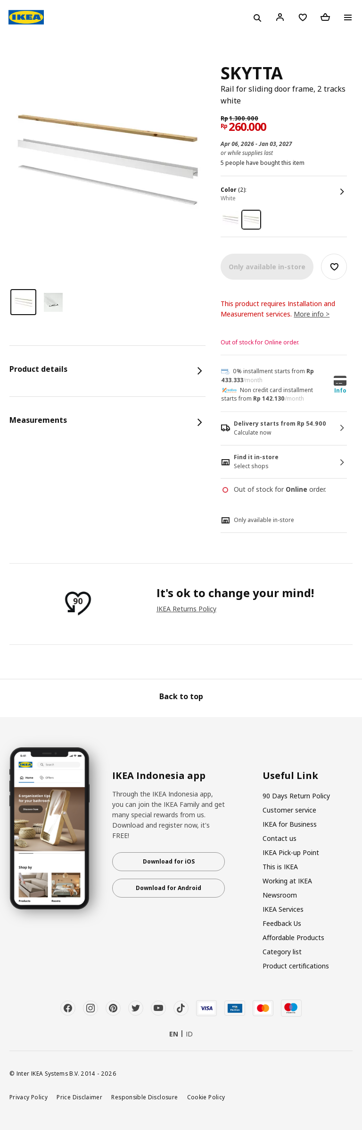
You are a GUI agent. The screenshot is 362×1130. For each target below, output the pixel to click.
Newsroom (280, 894)
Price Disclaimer (79, 1097)
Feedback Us (282, 923)
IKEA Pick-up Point (291, 852)
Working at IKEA (287, 880)
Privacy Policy (28, 1097)
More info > (311, 313)
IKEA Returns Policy (186, 608)
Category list (282, 951)
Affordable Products (293, 937)
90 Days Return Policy (296, 795)
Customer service (289, 809)
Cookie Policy (206, 1097)
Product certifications (296, 965)
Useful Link (290, 775)
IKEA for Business (290, 824)
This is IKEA (280, 866)
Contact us (279, 838)
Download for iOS (169, 861)
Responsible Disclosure (144, 1097)
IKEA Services (283, 909)
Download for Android (168, 888)
